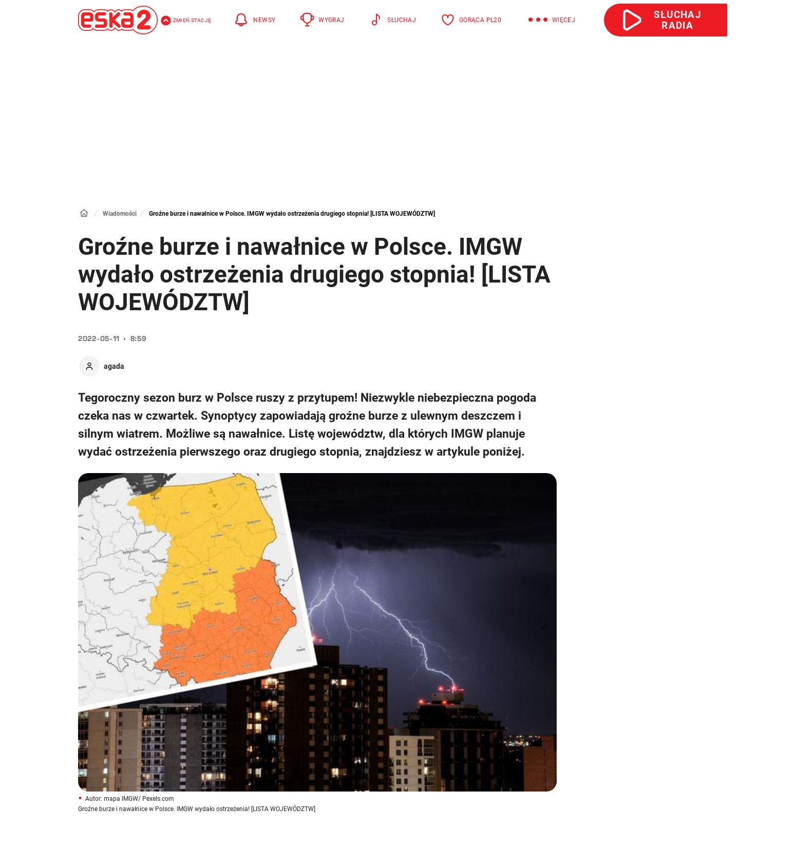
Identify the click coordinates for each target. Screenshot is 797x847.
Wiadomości (120, 213)
